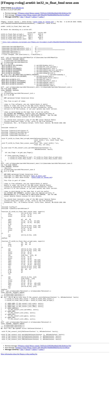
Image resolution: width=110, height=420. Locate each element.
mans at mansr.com (38, 207)
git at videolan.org (18, 8)
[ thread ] (28, 17)
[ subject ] (34, 17)
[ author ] (41, 17)
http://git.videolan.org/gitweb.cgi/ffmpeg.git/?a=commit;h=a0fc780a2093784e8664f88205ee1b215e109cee (42, 46)
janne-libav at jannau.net (43, 22)
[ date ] (22, 17)
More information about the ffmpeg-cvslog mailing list (19, 418)
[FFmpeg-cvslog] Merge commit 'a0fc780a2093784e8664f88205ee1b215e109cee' (42, 15)
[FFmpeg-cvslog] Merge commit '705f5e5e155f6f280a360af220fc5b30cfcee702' (44, 13)
